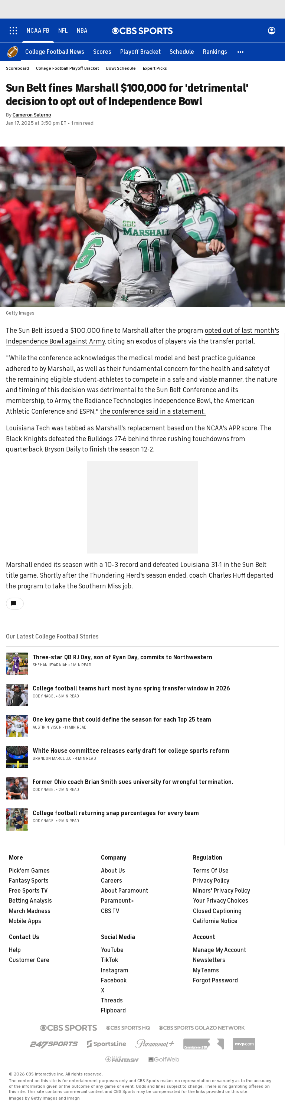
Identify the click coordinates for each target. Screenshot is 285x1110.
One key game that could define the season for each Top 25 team (122, 719)
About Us (113, 870)
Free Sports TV (28, 890)
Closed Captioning (217, 911)
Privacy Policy (211, 880)
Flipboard (113, 1010)
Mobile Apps (25, 921)
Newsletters (209, 960)
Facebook (114, 980)
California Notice (215, 921)
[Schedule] (182, 52)
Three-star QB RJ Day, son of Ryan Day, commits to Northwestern (122, 657)
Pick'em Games (29, 870)
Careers (111, 880)
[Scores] (102, 52)
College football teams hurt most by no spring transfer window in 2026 (131, 688)
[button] (241, 52)
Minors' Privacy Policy (221, 890)
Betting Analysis (30, 900)
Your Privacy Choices (220, 900)
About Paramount (124, 890)
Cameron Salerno (32, 115)
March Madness (29, 911)
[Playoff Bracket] (140, 52)
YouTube (112, 950)
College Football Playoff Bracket (67, 68)
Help (15, 950)
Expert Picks (155, 68)
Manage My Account (219, 950)
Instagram (114, 970)
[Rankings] (215, 52)
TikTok (109, 960)
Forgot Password (215, 980)
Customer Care (29, 960)
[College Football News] (55, 52)
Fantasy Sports (29, 880)
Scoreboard (17, 68)
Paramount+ (117, 900)
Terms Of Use (211, 870)
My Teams (206, 970)
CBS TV (110, 911)
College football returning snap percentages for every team (116, 813)
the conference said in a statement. (153, 411)
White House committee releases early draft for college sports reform (131, 751)
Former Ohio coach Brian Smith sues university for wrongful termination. (133, 782)
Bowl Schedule (121, 68)
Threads (112, 1000)
